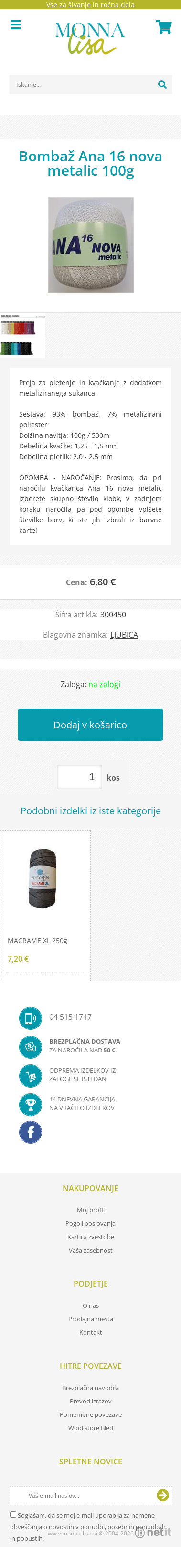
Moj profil (91, 1210)
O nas (91, 1305)
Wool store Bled (90, 1428)
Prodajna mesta (90, 1319)
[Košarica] (162, 27)
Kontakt (90, 1332)
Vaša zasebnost (91, 1250)
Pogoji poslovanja (90, 1223)
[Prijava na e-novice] (163, 1496)
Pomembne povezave (91, 1414)
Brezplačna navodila (90, 1387)
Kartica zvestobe (90, 1237)
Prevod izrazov (91, 1401)
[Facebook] (90, 1135)
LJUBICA (124, 634)
